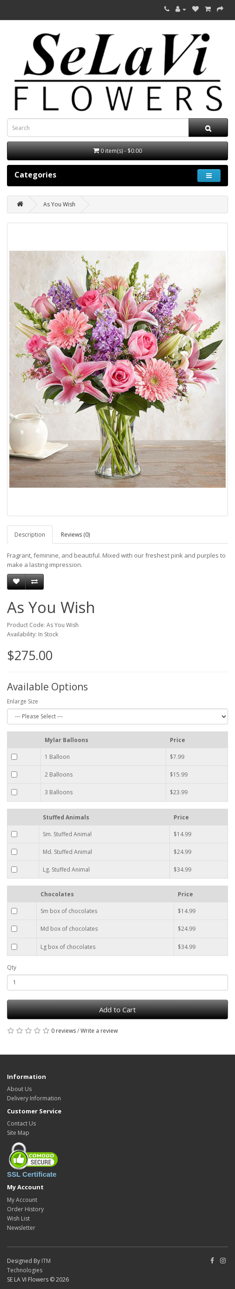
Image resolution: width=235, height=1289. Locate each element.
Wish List (18, 1218)
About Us (19, 1089)
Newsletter (21, 1228)
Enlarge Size (22, 701)
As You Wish (59, 204)
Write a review (99, 1031)
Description (29, 535)
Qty (11, 967)
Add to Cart (117, 1009)
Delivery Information (34, 1098)
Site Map (18, 1133)
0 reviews (63, 1031)
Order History (25, 1209)
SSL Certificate (31, 1174)
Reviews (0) (75, 535)
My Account (22, 1200)
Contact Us (21, 1123)
